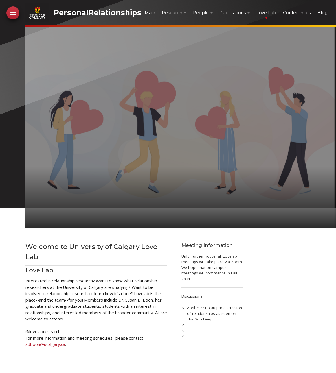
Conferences (297, 12)
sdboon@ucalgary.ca (45, 344)
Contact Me (13, 145)
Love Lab (266, 12)
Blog (322, 12)
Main (150, 12)
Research (172, 12)
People (201, 12)
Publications (232, 12)
